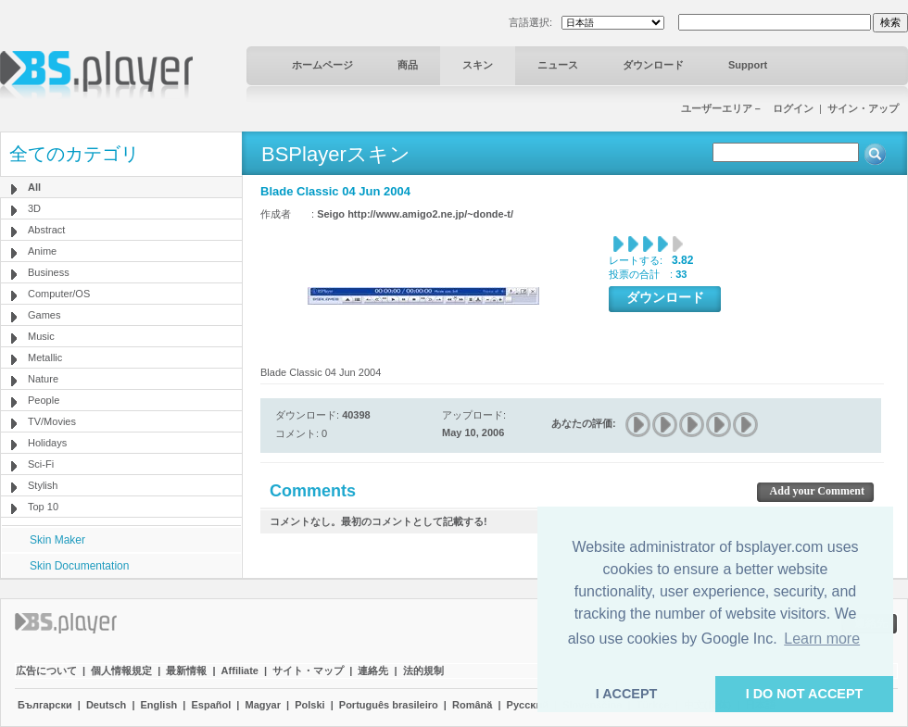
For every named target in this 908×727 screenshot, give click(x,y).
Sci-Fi (41, 464)
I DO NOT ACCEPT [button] (805, 693)
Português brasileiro (388, 704)
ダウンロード (653, 64)
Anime (42, 251)
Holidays (47, 442)
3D (34, 208)
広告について (46, 670)
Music (41, 336)
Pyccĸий (528, 704)
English (159, 704)
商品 (407, 64)
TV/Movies (52, 421)
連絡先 (373, 670)
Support (747, 64)
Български (45, 704)
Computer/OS (59, 293)
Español (211, 704)
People (43, 400)
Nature (43, 378)
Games (44, 314)
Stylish (42, 485)
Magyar (263, 704)
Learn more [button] (822, 638)
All (34, 187)
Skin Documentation (79, 565)
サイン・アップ (863, 108)
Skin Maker (57, 539)
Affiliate (240, 670)
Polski (309, 704)
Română (472, 704)
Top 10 (43, 506)
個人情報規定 (121, 670)
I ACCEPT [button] (627, 693)
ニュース (557, 64)
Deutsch (106, 704)
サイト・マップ (308, 670)
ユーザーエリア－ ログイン (747, 108)
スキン (477, 64)
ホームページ (322, 64)
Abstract (46, 229)
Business (48, 272)
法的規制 (423, 670)
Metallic (45, 357)
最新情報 (186, 670)
